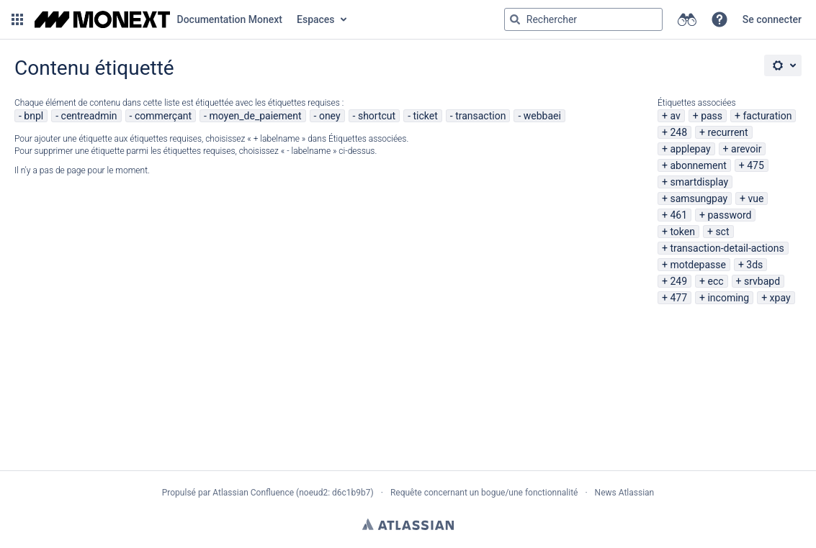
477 (678, 297)
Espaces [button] (316, 19)
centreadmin (89, 116)
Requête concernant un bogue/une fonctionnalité (484, 493)
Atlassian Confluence (253, 493)
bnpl (33, 116)
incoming (728, 297)
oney (330, 116)
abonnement (698, 165)
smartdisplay (699, 182)
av (675, 116)
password (729, 215)
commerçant (163, 116)
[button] (17, 19)
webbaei (542, 116)
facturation (767, 116)
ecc (715, 281)
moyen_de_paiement (255, 116)
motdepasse (698, 264)
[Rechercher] (515, 19)
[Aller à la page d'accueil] (158, 19)
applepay (690, 149)
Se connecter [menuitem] (772, 19)
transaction (480, 116)
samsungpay (698, 198)
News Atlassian (625, 493)
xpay (780, 297)
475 (755, 165)
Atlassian (408, 524)
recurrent (727, 132)
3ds (754, 264)
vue (756, 198)
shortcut (376, 116)
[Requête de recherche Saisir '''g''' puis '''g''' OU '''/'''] (583, 19)
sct (722, 231)
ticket (425, 116)
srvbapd (762, 281)
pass (711, 116)
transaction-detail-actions (727, 248)
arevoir (746, 149)
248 (678, 132)
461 (678, 215)
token (682, 231)
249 (678, 281)
